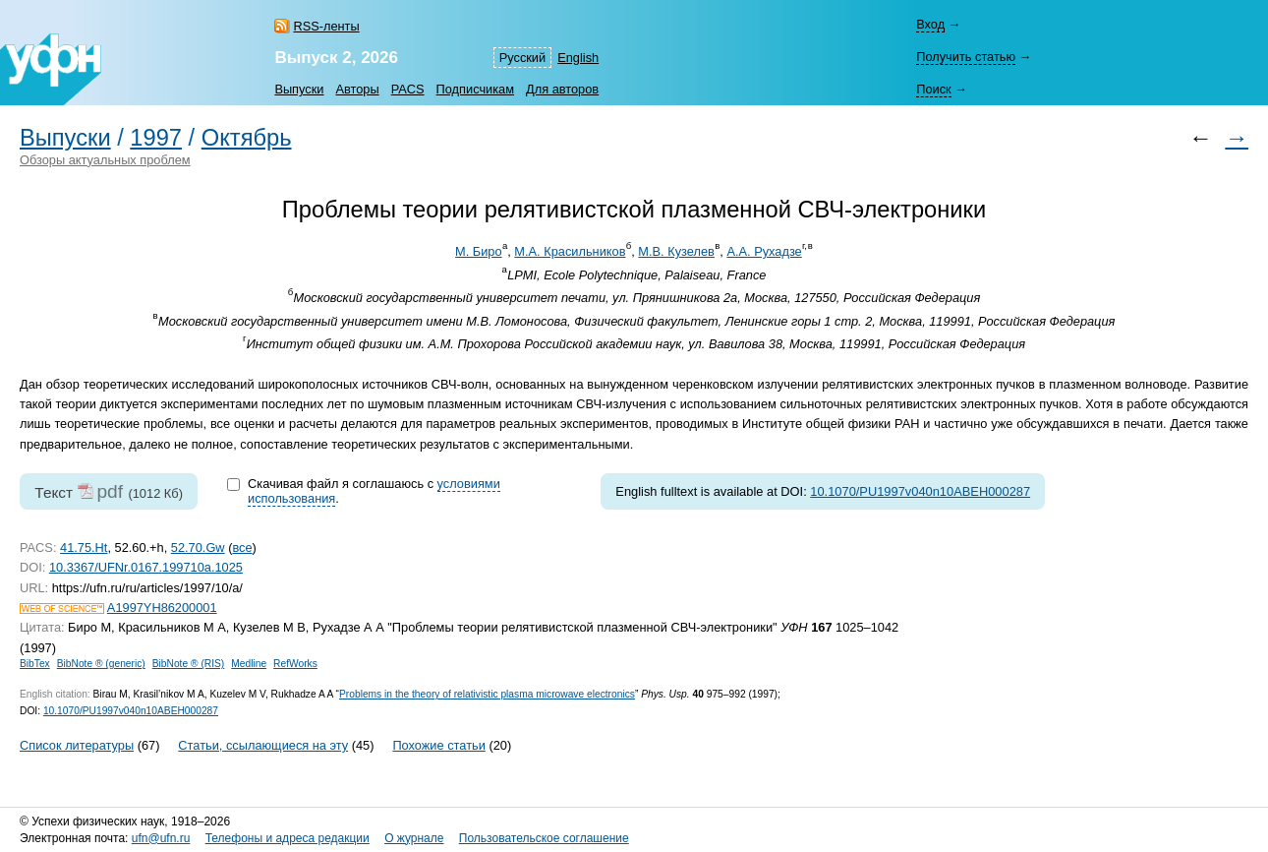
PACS (408, 89)
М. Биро (478, 251)
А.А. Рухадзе (763, 251)
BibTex (35, 663)
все (242, 547)
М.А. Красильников (569, 251)
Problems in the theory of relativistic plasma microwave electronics (487, 694)
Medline (248, 663)
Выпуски (298, 89)
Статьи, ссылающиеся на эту (263, 745)
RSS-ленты (326, 26)
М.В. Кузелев (676, 251)
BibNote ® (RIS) (188, 663)
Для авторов (562, 89)
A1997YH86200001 (162, 607)
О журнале (413, 838)
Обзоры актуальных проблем (105, 159)
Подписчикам (475, 89)
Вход (930, 24)
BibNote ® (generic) (101, 663)
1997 (156, 138)
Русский (522, 57)
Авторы (356, 89)
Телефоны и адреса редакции (287, 838)
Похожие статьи (438, 745)
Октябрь (247, 138)
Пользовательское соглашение (544, 838)
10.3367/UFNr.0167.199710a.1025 (146, 567)
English (578, 57)
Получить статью (965, 56)
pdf (109, 491)
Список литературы (77, 745)
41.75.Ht (83, 547)
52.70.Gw (198, 547)
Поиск (933, 89)
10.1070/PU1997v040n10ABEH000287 (920, 491)
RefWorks (295, 663)
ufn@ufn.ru (161, 838)
